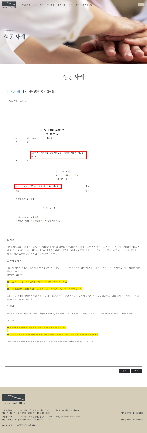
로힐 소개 (26, 4)
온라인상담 (87, 4)
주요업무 (50, 4)
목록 (136, 371)
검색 (124, 371)
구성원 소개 (38, 4)
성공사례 (61, 4)
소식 (70, 4)
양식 (77, 4)
